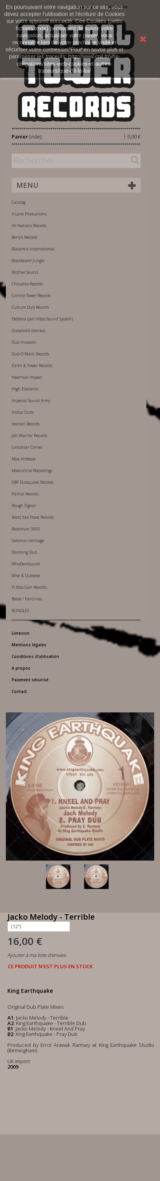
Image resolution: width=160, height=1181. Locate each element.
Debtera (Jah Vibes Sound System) (42, 319)
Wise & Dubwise (26, 575)
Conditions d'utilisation (35, 656)
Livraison (21, 633)
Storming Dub (24, 552)
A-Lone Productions (29, 214)
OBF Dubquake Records (32, 482)
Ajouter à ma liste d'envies (36, 955)
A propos (21, 668)
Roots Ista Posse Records (33, 517)
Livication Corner (27, 447)
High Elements (25, 389)
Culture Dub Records (30, 307)
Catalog (18, 202)
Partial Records (25, 494)
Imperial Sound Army (31, 400)
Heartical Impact (27, 377)
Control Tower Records (31, 295)
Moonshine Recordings (32, 470)
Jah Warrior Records (29, 435)
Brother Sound (25, 272)
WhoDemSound (26, 564)
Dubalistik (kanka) (28, 330)
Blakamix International (33, 249)
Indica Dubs (22, 412)
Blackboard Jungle (28, 260)
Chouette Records (27, 284)
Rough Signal (24, 505)
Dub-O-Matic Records (30, 354)
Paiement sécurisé (30, 679)
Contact (19, 691)
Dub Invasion (24, 342)
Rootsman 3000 (26, 529)
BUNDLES (20, 610)
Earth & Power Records (32, 365)
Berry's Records (24, 237)
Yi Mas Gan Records (29, 587)
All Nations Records (29, 225)
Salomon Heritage (28, 540)
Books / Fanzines (27, 599)
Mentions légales (29, 644)
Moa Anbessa (23, 459)
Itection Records (26, 424)
